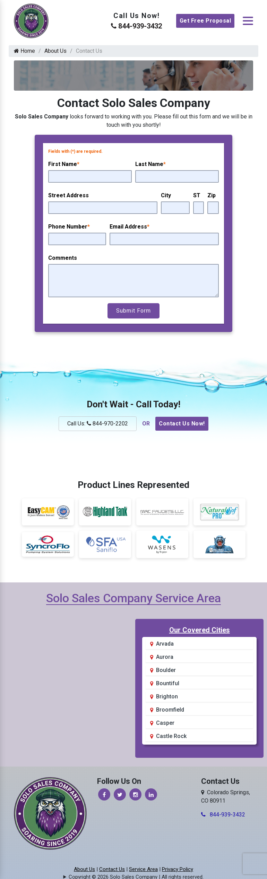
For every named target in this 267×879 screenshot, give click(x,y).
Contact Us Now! (182, 423)
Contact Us (112, 869)
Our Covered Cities (199, 630)
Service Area (143, 869)
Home (24, 51)
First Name (63, 164)
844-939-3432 (136, 26)
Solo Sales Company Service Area (133, 598)
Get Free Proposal (205, 20)
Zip (211, 195)
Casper (165, 723)
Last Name (150, 164)
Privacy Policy (177, 869)
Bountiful (167, 683)
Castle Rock (171, 736)
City (166, 195)
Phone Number (69, 226)
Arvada (165, 643)
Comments (62, 258)
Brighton (167, 696)
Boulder (166, 670)
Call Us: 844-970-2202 (97, 423)
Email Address (129, 226)
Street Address (68, 195)
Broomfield (170, 709)
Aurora (164, 657)
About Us (55, 51)
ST (196, 195)
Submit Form (133, 310)
